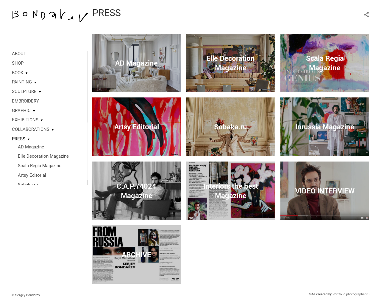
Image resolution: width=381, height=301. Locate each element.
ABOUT (19, 53)
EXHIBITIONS (25, 119)
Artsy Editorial (32, 175)
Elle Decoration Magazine (43, 156)
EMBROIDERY (25, 101)
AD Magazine (31, 147)
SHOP (18, 63)
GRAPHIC (21, 110)
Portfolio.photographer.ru (350, 294)
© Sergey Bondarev (26, 295)
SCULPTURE (24, 91)
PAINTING (22, 82)
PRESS (18, 139)
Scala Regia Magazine (39, 165)
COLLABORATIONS (30, 129)
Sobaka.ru (28, 184)
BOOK (17, 72)
